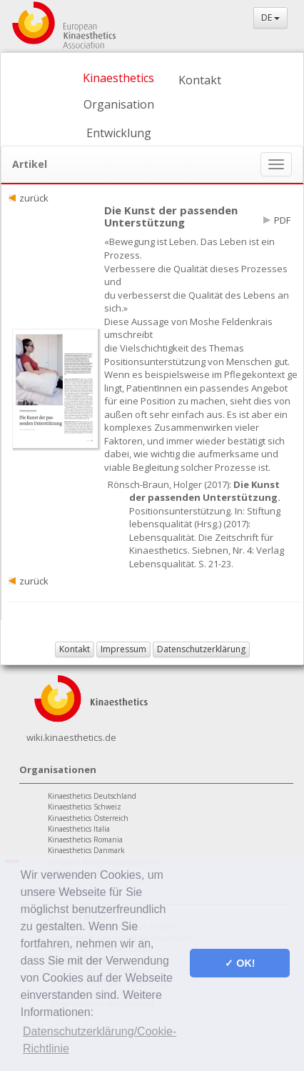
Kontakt (199, 80)
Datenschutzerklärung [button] (201, 649)
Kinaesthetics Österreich (88, 818)
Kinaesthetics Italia (79, 829)
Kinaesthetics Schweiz (84, 807)
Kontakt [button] (74, 649)
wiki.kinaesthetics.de (71, 737)
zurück (34, 197)
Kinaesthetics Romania (85, 840)
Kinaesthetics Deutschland (92, 796)
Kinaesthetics (118, 78)
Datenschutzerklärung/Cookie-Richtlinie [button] (99, 1040)
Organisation (118, 104)
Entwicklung (118, 133)
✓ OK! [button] (240, 963)
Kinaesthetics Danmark (86, 850)
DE (270, 17)
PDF (282, 220)
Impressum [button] (123, 649)
